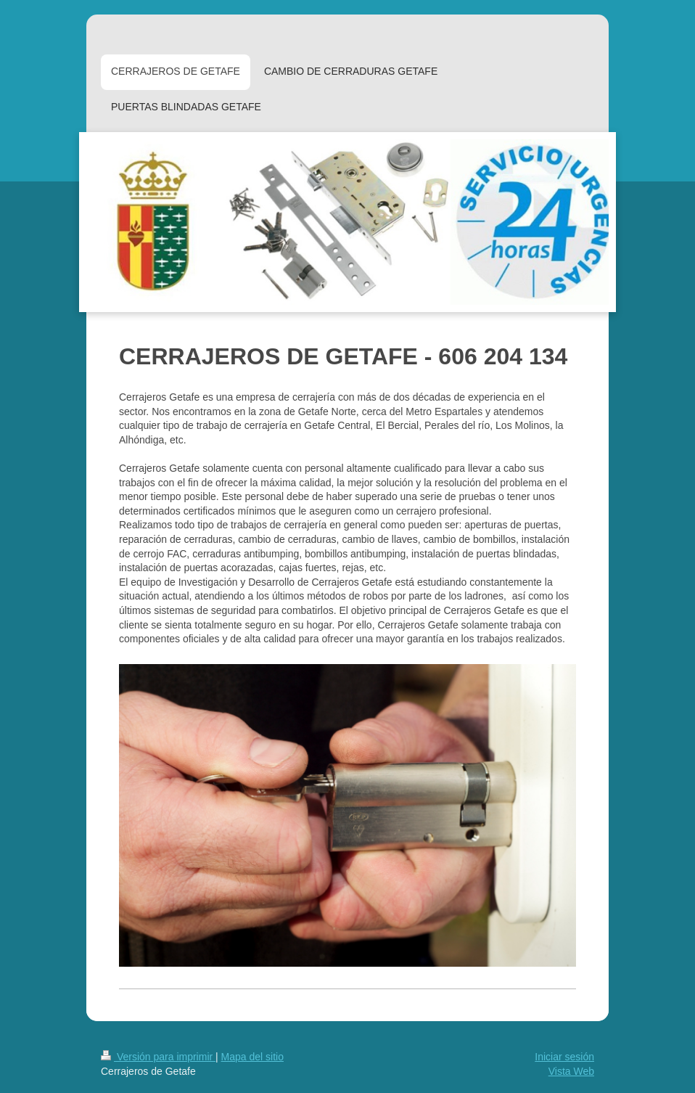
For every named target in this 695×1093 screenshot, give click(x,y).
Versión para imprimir (158, 1057)
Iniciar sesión (564, 1057)
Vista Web (571, 1071)
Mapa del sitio (252, 1057)
